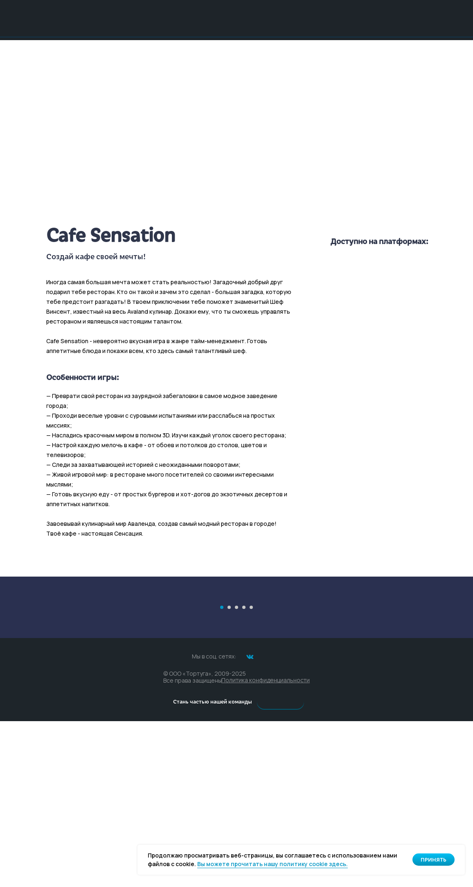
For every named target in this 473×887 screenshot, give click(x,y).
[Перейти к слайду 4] (244, 773)
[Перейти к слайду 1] (221, 773)
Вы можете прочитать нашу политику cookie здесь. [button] (272, 864)
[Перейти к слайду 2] (229, 773)
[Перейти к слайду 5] (251, 773)
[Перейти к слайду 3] (236, 773)
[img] (236, 18)
